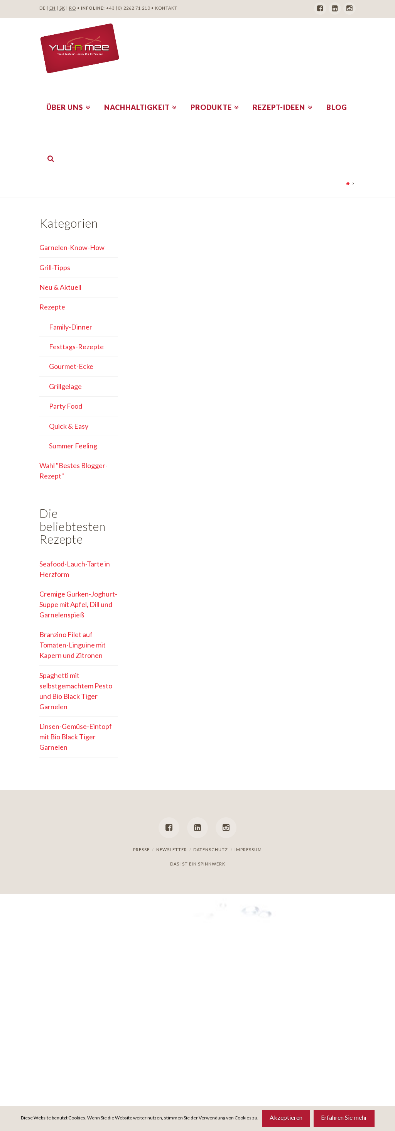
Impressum (248, 849)
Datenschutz (210, 849)
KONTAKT (166, 7)
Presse (141, 849)
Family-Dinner (70, 327)
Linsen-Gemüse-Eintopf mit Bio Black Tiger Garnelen (75, 736)
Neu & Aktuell (60, 287)
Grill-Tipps (54, 267)
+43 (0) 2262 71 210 (128, 7)
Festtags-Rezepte (76, 346)
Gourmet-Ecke (71, 366)
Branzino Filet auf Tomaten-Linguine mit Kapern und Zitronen (72, 644)
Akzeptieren (286, 1117)
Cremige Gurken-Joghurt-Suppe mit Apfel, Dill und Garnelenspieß (78, 604)
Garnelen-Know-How (72, 247)
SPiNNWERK (211, 863)
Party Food (65, 406)
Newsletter (171, 849)
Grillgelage (65, 386)
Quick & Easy (68, 426)
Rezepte (52, 307)
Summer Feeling (73, 445)
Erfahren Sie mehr (344, 1117)
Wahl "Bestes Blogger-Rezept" (73, 470)
